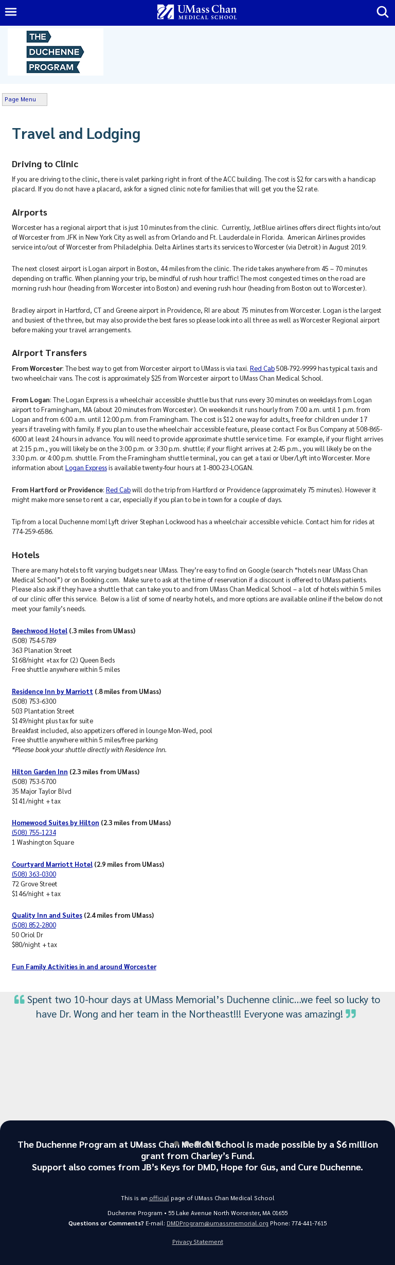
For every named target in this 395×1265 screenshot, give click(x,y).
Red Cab (262, 368)
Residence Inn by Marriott (52, 691)
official (159, 1198)
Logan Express (86, 467)
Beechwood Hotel (39, 630)
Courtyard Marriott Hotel (52, 864)
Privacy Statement (197, 1241)
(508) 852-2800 (34, 924)
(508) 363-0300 (34, 873)
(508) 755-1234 (34, 832)
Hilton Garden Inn (40, 771)
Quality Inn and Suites (47, 915)
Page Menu (20, 99)
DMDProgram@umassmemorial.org (217, 1223)
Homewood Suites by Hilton (55, 822)
